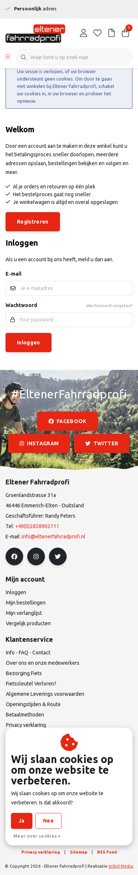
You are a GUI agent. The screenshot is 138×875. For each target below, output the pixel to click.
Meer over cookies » (37, 836)
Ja (22, 821)
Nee (48, 821)
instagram (39, 443)
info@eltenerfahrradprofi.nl (53, 536)
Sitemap (78, 852)
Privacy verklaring (40, 852)
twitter (101, 443)
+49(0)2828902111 (37, 526)
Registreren (33, 222)
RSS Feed (107, 852)
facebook (67, 421)
